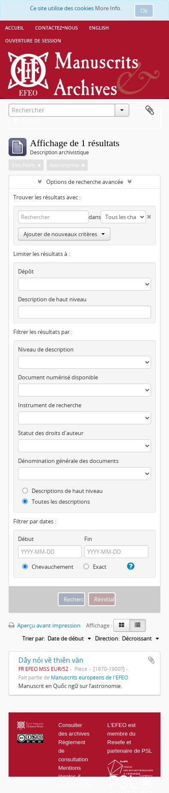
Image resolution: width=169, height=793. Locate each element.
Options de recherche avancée (84, 182)
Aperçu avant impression (44, 625)
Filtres (27, 121)
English (99, 27)
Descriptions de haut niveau (62, 491)
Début (26, 539)
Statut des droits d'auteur (50, 433)
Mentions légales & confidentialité (75, 776)
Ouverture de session (33, 40)
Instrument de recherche (49, 405)
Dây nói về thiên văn (50, 660)
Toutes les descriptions (56, 501)
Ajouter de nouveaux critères (64, 234)
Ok (144, 11)
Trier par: (33, 638)
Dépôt (26, 271)
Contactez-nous (56, 27)
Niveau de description (46, 349)
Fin (88, 539)
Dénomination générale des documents (68, 461)
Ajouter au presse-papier (151, 660)
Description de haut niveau (52, 299)
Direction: (107, 638)
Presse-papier (149, 110)
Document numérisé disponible (58, 377)
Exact (95, 567)
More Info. (108, 8)
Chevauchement (48, 567)
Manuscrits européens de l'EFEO (89, 677)
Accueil (14, 27)
